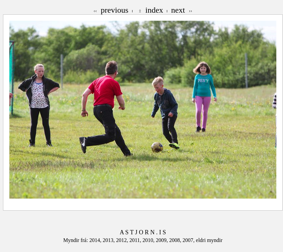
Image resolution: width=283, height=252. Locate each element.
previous (114, 10)
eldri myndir (209, 240)
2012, (122, 240)
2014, (96, 240)
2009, (162, 240)
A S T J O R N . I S (143, 232)
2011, (136, 240)
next (178, 10)
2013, (109, 240)
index (154, 10)
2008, (176, 240)
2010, (149, 240)
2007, (189, 240)
